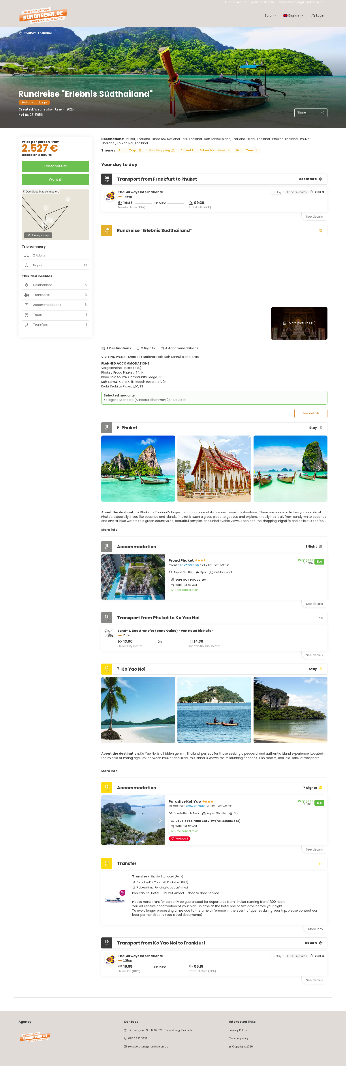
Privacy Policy (238, 1030)
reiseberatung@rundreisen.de (303, 2)
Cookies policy (238, 1038)
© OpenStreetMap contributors (41, 191)
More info (109, 529)
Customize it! (55, 166)
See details (314, 216)
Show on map (190, 565)
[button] (110, 468)
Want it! (55, 179)
